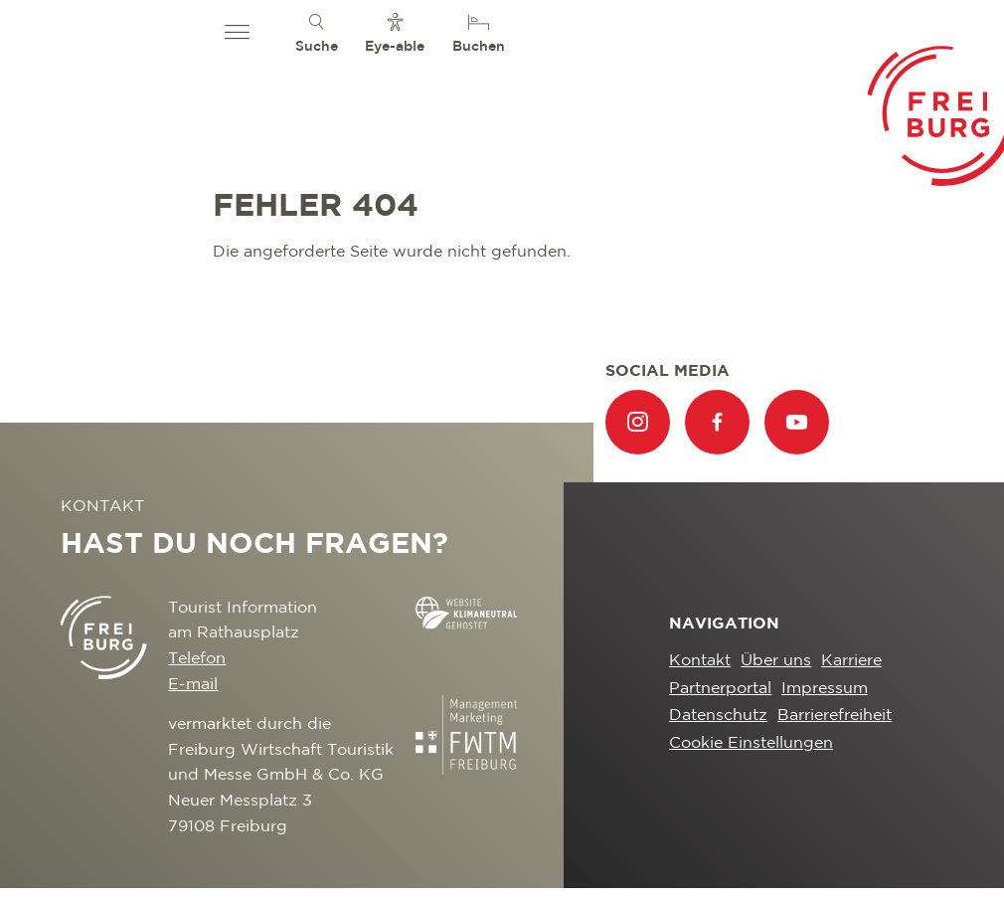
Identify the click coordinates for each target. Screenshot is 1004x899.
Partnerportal (720, 688)
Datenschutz (718, 715)
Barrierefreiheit (834, 715)
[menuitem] (316, 32)
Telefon (197, 658)
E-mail (193, 684)
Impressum (824, 688)
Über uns (776, 660)
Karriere (851, 660)
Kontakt (700, 660)
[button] (237, 33)
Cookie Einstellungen (751, 743)
